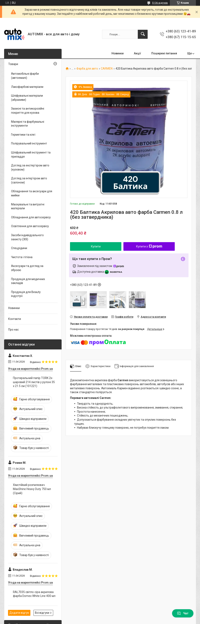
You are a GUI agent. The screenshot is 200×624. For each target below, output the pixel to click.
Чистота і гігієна (21, 257)
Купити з (149, 246)
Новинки (117, 53)
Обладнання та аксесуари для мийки (31, 193)
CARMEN (107, 68)
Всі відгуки (42, 612)
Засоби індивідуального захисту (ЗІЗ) (27, 237)
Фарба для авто (87, 68)
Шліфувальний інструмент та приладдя (31, 154)
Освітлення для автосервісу (30, 226)
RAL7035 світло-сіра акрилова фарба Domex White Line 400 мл (34, 594)
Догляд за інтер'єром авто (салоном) (29, 180)
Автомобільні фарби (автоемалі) (25, 75)
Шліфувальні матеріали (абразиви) (27, 97)
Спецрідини (19, 248)
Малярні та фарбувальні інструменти (27, 123)
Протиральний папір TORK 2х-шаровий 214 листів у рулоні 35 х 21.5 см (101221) (34, 382)
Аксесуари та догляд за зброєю (27, 268)
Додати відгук (19, 612)
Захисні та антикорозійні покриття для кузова (27, 110)
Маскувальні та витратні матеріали (27, 206)
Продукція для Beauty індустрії (26, 294)
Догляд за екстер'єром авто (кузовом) (30, 167)
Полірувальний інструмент (29, 143)
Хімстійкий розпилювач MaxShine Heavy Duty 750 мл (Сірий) (32, 489)
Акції (137, 53)
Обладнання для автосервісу (31, 217)
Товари (13, 64)
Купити (96, 246)
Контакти (14, 319)
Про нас (13, 329)
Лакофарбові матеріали (27, 86)
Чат (183, 613)
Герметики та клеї (23, 134)
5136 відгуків (160, 2)
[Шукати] (143, 34)
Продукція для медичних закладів (28, 281)
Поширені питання (164, 53)
